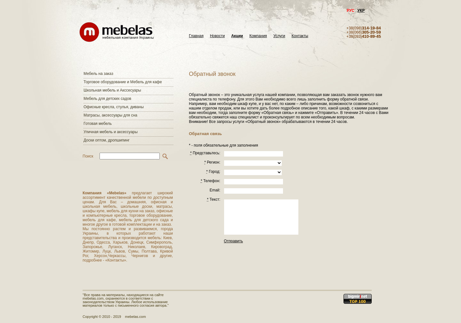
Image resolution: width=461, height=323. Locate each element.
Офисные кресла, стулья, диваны (114, 107)
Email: (215, 190)
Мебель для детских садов (107, 98)
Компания (258, 36)
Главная (196, 36)
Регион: (212, 162)
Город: (213, 172)
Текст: (213, 199)
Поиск (88, 156)
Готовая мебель (98, 123)
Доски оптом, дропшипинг (107, 140)
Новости (217, 36)
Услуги (279, 36)
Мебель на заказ (98, 73)
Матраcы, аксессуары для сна (110, 115)
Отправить (233, 241)
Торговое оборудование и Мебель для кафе (123, 82)
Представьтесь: (205, 153)
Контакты (300, 36)
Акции (237, 36)
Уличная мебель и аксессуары (111, 132)
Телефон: (210, 181)
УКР (361, 10)
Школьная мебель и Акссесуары (112, 90)
